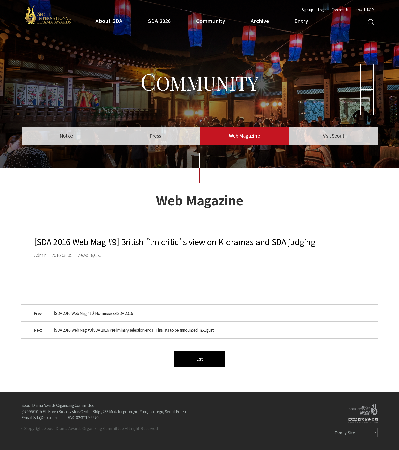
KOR (370, 9)
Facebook (367, 108)
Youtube (367, 70)
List (199, 358)
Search (371, 22)
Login (322, 9)
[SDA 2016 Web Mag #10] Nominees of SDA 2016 (93, 313)
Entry (301, 20)
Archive (260, 20)
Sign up (307, 9)
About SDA (108, 20)
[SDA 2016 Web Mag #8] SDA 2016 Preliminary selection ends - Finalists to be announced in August (134, 330)
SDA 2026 (159, 20)
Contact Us (340, 9)
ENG (358, 9)
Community (210, 20)
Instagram (367, 83)
